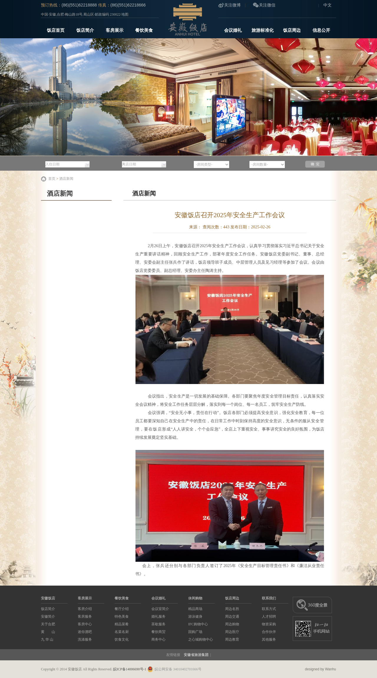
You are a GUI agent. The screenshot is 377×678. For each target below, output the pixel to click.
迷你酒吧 (85, 632)
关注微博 (232, 5)
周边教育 (232, 639)
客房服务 (85, 616)
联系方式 (269, 609)
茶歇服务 (158, 624)
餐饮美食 (144, 30)
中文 (327, 5)
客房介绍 (85, 609)
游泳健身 (195, 616)
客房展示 (114, 30)
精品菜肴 (122, 624)
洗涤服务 (85, 639)
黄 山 (48, 632)
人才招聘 (269, 616)
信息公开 (321, 30)
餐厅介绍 (122, 609)
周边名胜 (232, 609)
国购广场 (195, 632)
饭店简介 (85, 30)
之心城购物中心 (200, 639)
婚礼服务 (158, 616)
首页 (51, 179)
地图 (124, 14)
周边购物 (232, 624)
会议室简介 (160, 609)
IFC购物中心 (198, 624)
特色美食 (122, 616)
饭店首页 (56, 30)
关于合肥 (48, 624)
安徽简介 (48, 616)
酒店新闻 (66, 179)
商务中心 (158, 639)
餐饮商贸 (158, 632)
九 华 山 (47, 639)
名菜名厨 (122, 632)
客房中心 (85, 624)
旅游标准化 (263, 30)
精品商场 (195, 609)
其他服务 (269, 639)
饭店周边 (292, 30)
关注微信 (267, 5)
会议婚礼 (233, 30)
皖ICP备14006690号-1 (129, 669)
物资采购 (269, 624)
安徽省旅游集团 (196, 655)
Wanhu (330, 669)
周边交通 (232, 616)
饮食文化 (122, 639)
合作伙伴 (269, 632)
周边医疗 (232, 632)
